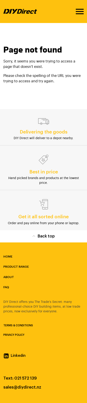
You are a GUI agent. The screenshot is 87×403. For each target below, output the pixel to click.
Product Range (16, 266)
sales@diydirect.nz (22, 387)
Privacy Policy (13, 335)
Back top (43, 235)
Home (7, 256)
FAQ (6, 287)
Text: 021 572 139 (20, 378)
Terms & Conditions (18, 325)
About (8, 277)
